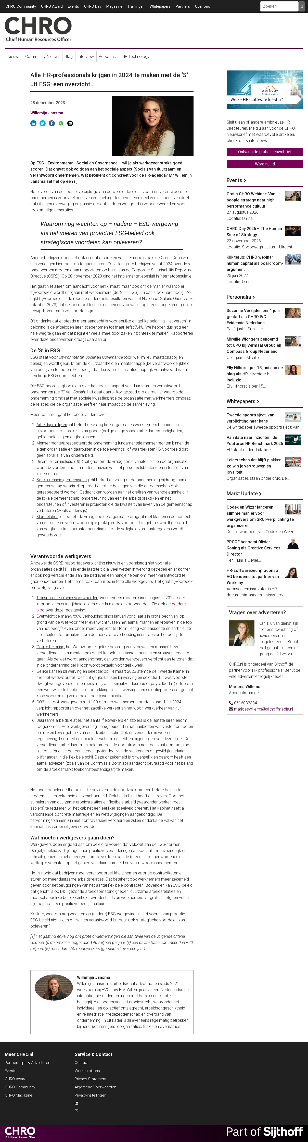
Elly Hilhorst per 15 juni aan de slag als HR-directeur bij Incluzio (255, 373)
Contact (81, 1062)
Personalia (108, 56)
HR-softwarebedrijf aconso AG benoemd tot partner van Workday (253, 576)
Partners (183, 6)
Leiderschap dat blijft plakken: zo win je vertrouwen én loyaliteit (255, 466)
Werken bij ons (87, 1070)
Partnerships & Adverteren (27, 1062)
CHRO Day (92, 6)
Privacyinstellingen (90, 1095)
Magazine (114, 6)
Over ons (202, 6)
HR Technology (135, 56)
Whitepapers (160, 6)
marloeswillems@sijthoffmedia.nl (263, 709)
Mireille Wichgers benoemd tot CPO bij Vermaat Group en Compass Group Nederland (254, 345)
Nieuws (13, 56)
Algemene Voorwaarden (95, 1087)
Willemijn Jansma (46, 113)
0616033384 (245, 703)
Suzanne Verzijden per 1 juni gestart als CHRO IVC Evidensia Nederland (253, 316)
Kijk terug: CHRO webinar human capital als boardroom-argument (255, 263)
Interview (86, 56)
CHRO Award (52, 6)
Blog (69, 56)
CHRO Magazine (18, 1095)
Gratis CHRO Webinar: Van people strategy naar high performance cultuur (251, 200)
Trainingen (136, 6)
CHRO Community (21, 6)
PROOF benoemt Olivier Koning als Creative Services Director (253, 548)
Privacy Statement (90, 1079)
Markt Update (242, 493)
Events (73, 6)
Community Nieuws (42, 56)
